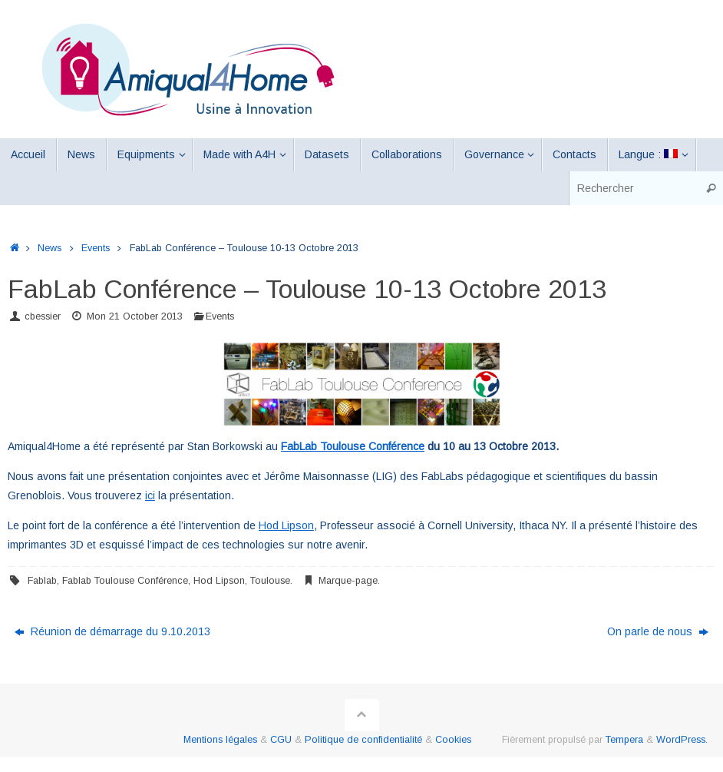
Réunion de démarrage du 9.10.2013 (112, 631)
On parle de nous (657, 631)
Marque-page (348, 580)
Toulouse (270, 580)
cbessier (43, 316)
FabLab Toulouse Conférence (352, 446)
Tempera (624, 739)
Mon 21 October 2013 (135, 316)
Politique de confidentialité (363, 739)
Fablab (42, 580)
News (49, 248)
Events (95, 248)
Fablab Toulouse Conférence (125, 580)
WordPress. (682, 739)
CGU (281, 739)
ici (150, 495)
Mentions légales (220, 739)
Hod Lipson (286, 525)
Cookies (453, 739)
